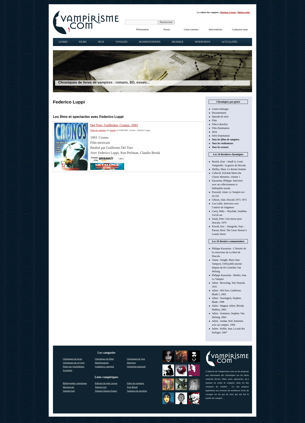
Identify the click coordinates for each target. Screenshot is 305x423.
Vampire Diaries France (106, 390)
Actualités (229, 41)
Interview (131, 362)
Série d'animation (221, 135)
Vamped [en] (69, 390)
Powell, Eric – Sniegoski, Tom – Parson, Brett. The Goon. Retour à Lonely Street (229, 230)
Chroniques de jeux (136, 358)
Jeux (101, 41)
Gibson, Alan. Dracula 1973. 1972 (229, 199)
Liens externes (191, 29)
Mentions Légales (228, 12)
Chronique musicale (136, 366)
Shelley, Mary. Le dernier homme (229, 169)
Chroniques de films (104, 358)
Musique (177, 41)
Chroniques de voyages (74, 362)
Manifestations (150, 41)
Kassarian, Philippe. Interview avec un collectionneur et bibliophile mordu (227, 184)
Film (214, 120)
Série (214, 131)
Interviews (202, 41)
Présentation (142, 29)
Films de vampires (98, 130)
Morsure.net (68, 387)
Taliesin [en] (101, 387)
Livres (63, 41)
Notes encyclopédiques (74, 366)
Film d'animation (220, 128)
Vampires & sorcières (137, 390)
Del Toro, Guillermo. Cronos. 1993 (114, 125)
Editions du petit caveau (106, 383)
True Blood (132, 387)
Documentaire (219, 112)
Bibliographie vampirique (75, 383)
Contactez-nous (240, 29)
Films (82, 41)
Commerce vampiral (104, 366)
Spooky (113, 130)
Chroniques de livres (72, 358)
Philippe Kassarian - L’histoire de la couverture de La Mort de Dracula (229, 252)
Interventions (215, 29)
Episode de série (220, 116)
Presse (167, 29)
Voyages (122, 41)
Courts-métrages (220, 108)
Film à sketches (220, 124)
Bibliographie (244, 12)
